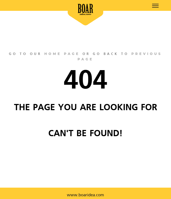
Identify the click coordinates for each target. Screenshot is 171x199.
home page (62, 54)
